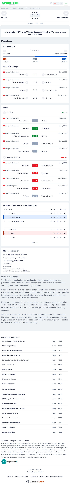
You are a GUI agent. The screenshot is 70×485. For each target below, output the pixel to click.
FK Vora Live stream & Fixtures (13, 269)
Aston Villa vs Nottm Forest (11, 355)
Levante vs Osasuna (8, 374)
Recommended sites (56, 476)
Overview (30, 23)
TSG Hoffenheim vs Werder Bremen (13, 394)
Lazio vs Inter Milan (8, 432)
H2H (36, 23)
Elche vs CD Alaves (8, 384)
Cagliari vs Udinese (8, 389)
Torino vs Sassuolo (8, 365)
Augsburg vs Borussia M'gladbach (13, 408)
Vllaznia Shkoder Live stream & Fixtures (16, 271)
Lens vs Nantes (7, 369)
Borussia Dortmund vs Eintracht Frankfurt (15, 360)
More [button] (35, 243)
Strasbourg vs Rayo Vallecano (12, 350)
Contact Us (34, 476)
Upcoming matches (10, 337)
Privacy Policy (44, 476)
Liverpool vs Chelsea (9, 379)
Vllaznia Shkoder (60, 54)
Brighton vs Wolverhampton (11, 422)
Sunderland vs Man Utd (9, 418)
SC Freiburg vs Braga (9, 346)
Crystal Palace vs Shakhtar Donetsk (13, 341)
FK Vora (6, 54)
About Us (10, 476)
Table (41, 23)
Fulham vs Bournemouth (10, 413)
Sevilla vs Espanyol (8, 427)
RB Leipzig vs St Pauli (9, 403)
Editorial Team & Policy (21, 476)
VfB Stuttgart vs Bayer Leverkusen (13, 399)
